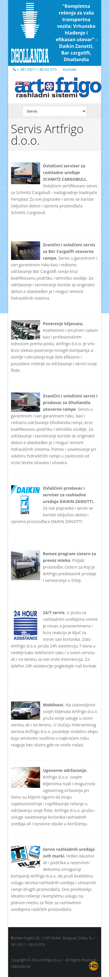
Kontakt (69, 69)
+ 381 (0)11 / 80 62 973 (35, 69)
